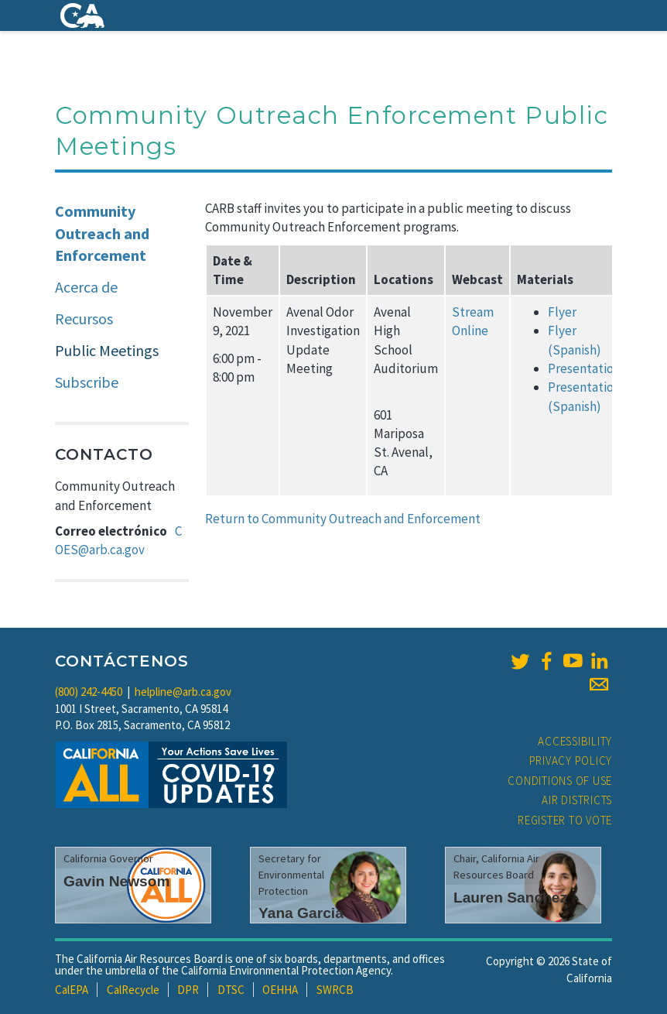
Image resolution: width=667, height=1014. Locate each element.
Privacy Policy (571, 760)
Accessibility (575, 741)
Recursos (84, 318)
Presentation (584, 368)
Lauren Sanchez (510, 897)
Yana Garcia (301, 913)
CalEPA (71, 989)
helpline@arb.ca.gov (183, 691)
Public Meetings (107, 350)
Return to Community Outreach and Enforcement (344, 518)
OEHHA (280, 989)
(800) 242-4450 (88, 691)
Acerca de (86, 286)
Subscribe (86, 382)
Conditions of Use (560, 780)
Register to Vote (565, 820)
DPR (188, 989)
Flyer (562, 311)
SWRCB (335, 989)
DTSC (231, 989)
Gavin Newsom (116, 881)
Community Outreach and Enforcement (102, 233)
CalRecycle (133, 989)
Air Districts (577, 800)
